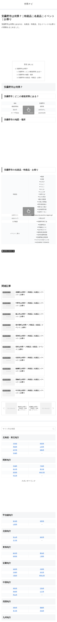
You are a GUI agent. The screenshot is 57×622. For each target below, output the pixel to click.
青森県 (15, 404)
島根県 (15, 549)
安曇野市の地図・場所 (25, 75)
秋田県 (42, 401)
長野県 (42, 479)
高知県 (42, 568)
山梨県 (15, 482)
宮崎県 (42, 584)
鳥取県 (15, 546)
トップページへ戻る (15, 615)
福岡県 (15, 581)
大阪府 (15, 533)
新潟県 (15, 479)
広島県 (42, 546)
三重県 (42, 514)
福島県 (42, 407)
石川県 (15, 498)
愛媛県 (42, 565)
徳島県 (15, 565)
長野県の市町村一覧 (8, 251)
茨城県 (15, 423)
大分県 (42, 581)
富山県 (15, 494)
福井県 (42, 494)
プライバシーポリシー (42, 615)
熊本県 (15, 591)
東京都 (42, 426)
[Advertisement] (28, 45)
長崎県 (15, 587)
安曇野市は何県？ (22, 69)
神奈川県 (42, 430)
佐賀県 (15, 584)
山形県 (42, 404)
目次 (25, 64)
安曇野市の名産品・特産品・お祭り (30, 78)
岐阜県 (15, 510)
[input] (28, 386)
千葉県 (42, 423)
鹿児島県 (42, 587)
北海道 (15, 401)
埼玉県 (15, 433)
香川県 (15, 568)
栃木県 (15, 426)
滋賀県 (15, 527)
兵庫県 (42, 527)
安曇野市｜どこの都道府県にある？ (30, 72)
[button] (53, 386)
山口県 (42, 549)
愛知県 (42, 510)
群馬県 (15, 430)
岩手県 (15, 407)
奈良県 (42, 530)
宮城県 (15, 411)
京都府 (15, 530)
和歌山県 (42, 533)
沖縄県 (42, 591)
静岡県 (15, 514)
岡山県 (15, 552)
